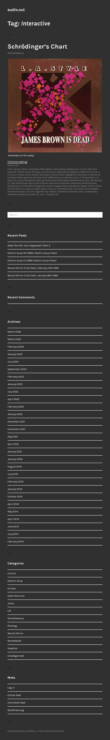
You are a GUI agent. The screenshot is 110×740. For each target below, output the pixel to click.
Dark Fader (61, 172)
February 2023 (16, 376)
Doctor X (96, 172)
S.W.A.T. (91, 186)
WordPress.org (16, 710)
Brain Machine (60, 169)
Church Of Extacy (32, 172)
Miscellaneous (16, 53)
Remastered (14, 640)
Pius (22, 186)
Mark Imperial (51, 180)
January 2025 (15, 354)
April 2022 (13, 399)
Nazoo (32, 183)
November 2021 (16, 429)
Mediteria (74, 180)
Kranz (92, 177)
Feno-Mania (45, 175)
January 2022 (15, 414)
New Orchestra (41, 183)
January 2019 (15, 489)
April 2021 (13, 444)
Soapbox (12, 648)
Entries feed (14, 695)
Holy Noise (82, 175)
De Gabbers (72, 172)
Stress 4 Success (49, 189)
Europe (12, 588)
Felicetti (35, 175)
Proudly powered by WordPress (21, 731)
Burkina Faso (73, 169)
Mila (92, 180)
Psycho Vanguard (54, 186)
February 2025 (16, 346)
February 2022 (16, 406)
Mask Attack (63, 180)
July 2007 (13, 534)
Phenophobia (13, 186)
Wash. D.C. (34, 194)
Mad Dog (40, 180)
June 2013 (13, 526)
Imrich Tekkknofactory (52, 177)
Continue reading (17, 161)
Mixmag (12, 625)
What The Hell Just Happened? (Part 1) (29, 245)
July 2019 (13, 474)
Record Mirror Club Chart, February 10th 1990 (33, 267)
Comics (12, 573)
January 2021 (15, 451)
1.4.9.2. (10, 169)
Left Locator (18, 180)
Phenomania (91, 183)
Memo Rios (84, 180)
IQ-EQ (75, 177)
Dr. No (10, 175)
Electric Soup (15, 580)
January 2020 (15, 459)
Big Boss (49, 169)
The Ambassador (65, 189)
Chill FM (20, 172)
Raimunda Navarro (71, 186)
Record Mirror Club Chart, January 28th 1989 (33, 275)
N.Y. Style (11, 183)
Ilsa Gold (37, 177)
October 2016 (15, 496)
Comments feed (16, 702)
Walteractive (23, 194)
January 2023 (15, 384)
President (29, 186)
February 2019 (15, 481)
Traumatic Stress (77, 191)
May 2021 (13, 436)
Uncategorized (16, 655)
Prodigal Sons (40, 186)
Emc (15, 175)
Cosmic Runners (48, 172)
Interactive (67, 177)
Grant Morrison (16, 595)
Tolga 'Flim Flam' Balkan (45, 191)
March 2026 (14, 331)
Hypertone (27, 177)
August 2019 (15, 466)
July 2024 (13, 361)
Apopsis (17, 169)
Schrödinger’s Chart (37, 46)
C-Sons (83, 169)
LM (9, 610)
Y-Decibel (49, 194)
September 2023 (17, 369)
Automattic (59, 731)
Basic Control (28, 169)
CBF (89, 169)
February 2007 (16, 541)
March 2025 (14, 339)
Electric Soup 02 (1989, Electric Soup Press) (32, 253)
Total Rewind (62, 191)
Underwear (12, 194)
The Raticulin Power (16, 191)
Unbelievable (91, 191)
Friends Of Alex (57, 175)
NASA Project (22, 183)
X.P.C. (42, 194)
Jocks (11, 603)
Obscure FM (54, 183)
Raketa (84, 186)
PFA (83, 183)
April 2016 (13, 504)
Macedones (30, 180)
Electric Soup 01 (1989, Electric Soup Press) (32, 260)
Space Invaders (33, 189)
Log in (11, 687)
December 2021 (16, 421)
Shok (17, 189)
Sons (22, 189)
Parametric (65, 183)
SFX (12, 189)
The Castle (78, 189)
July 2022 (13, 391)
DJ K (89, 172)
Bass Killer (40, 169)
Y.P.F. (57, 194)
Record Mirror (15, 633)
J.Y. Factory (84, 177)
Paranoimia (76, 183)
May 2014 (13, 511)
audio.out (16, 9)
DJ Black (82, 172)
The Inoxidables (91, 189)
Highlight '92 (71, 175)
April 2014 (13, 519)
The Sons (30, 191)
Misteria (98, 180)
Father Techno (24, 175)
